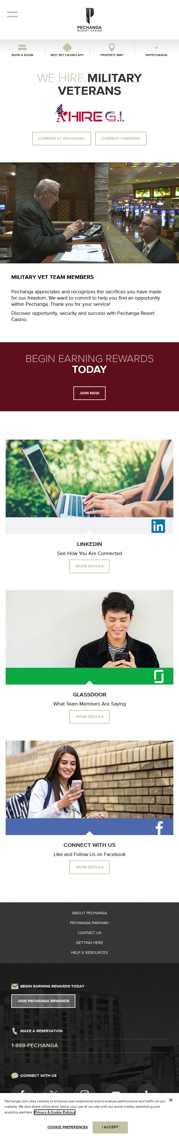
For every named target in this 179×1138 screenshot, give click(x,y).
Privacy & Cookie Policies (54, 1112)
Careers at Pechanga (61, 138)
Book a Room (22, 55)
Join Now (89, 393)
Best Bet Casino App (67, 55)
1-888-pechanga (34, 1045)
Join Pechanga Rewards (43, 1001)
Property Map (111, 55)
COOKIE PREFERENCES (67, 1127)
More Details (89, 566)
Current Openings (120, 138)
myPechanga (156, 55)
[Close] (171, 1100)
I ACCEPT (110, 1127)
